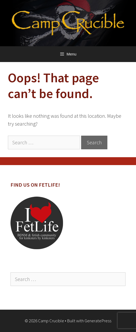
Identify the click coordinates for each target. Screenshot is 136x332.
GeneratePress (98, 321)
